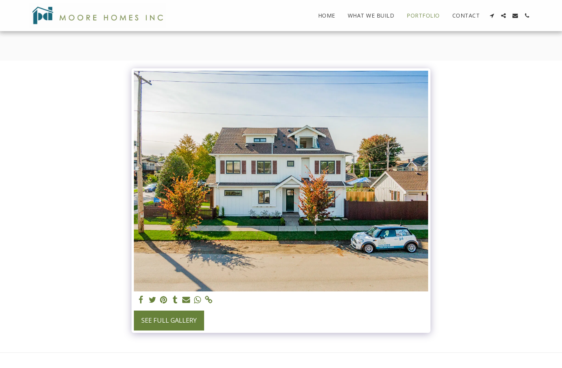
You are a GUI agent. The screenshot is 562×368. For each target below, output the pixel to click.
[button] (491, 15)
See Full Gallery (169, 320)
